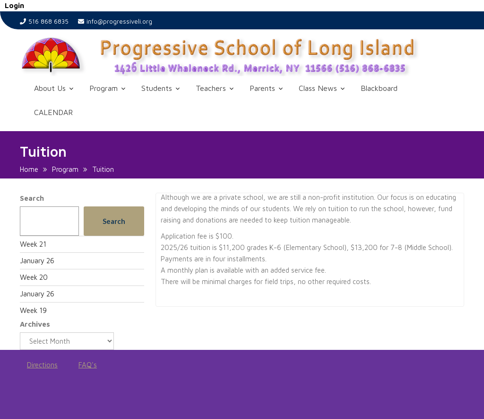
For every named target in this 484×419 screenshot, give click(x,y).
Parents (262, 88)
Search (32, 198)
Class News (318, 88)
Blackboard (379, 88)
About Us (50, 88)
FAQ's (87, 365)
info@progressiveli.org (115, 21)
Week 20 (34, 277)
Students (156, 88)
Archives (35, 324)
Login (14, 5)
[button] (242, 56)
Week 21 (33, 244)
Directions (42, 365)
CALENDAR (53, 112)
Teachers (211, 88)
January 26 (37, 261)
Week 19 (33, 310)
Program (103, 88)
